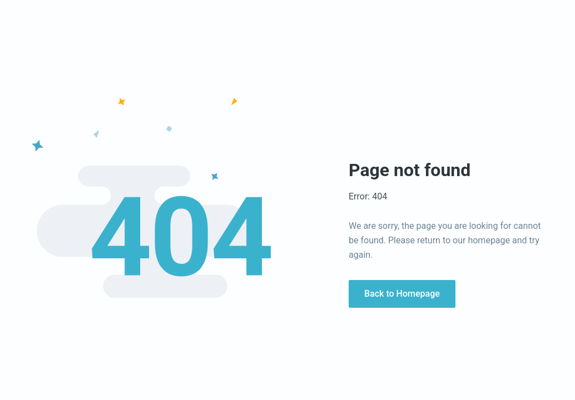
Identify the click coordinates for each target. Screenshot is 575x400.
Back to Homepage (402, 293)
